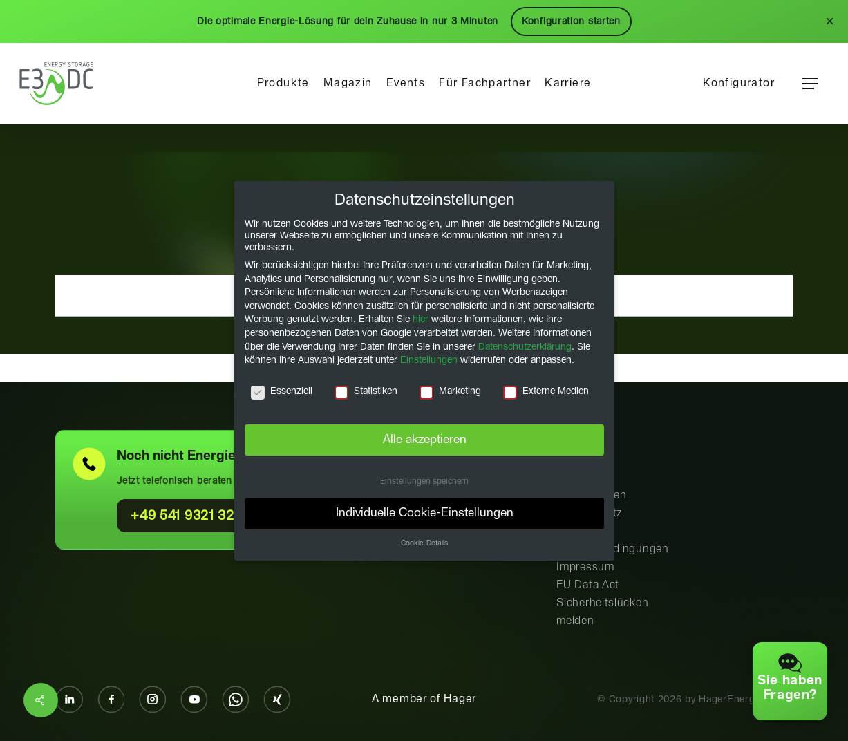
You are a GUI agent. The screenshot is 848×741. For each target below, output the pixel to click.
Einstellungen (429, 360)
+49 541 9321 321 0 (191, 516)
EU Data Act (587, 585)
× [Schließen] (829, 21)
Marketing (449, 391)
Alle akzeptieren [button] (424, 439)
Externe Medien (545, 391)
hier (420, 319)
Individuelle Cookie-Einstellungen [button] (424, 513)
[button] (810, 84)
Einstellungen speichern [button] (424, 481)
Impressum (585, 567)
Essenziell (281, 391)
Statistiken (366, 391)
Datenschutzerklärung (525, 346)
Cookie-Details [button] (424, 543)
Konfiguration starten (571, 21)
